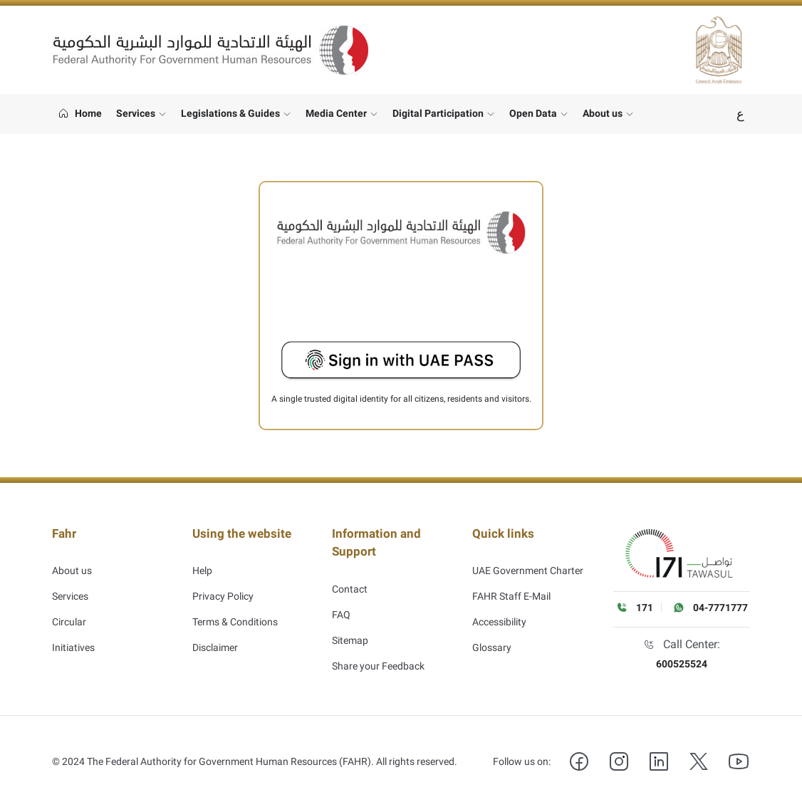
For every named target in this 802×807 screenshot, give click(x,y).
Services (135, 113)
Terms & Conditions (235, 608)
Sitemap (350, 628)
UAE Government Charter (527, 557)
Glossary (491, 634)
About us (603, 113)
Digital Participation (438, 113)
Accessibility (499, 608)
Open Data (533, 113)
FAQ (341, 602)
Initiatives (73, 634)
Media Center (336, 113)
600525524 (681, 664)
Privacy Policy (223, 582)
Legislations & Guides (230, 113)
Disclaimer (215, 634)
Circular (69, 608)
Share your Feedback (378, 654)
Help (202, 557)
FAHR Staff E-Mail (511, 582)
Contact (350, 577)
